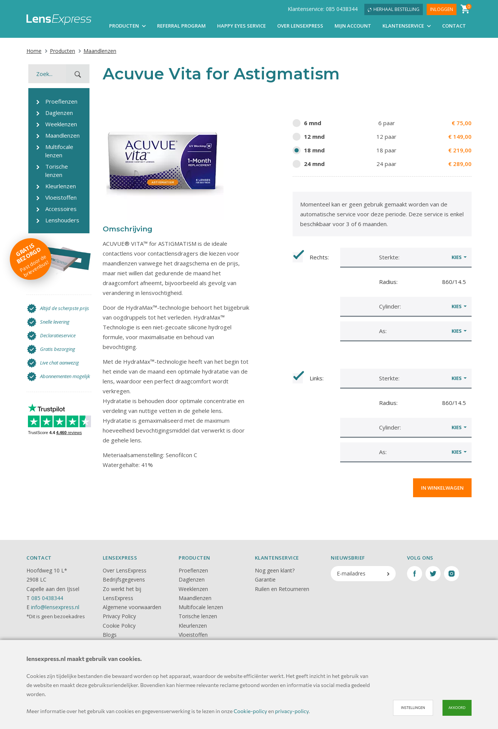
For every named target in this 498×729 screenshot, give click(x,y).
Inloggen (441, 9)
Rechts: (311, 257)
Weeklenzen (193, 589)
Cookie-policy (250, 711)
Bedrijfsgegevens (124, 579)
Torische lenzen (198, 616)
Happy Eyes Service (241, 25)
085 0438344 (47, 598)
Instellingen (413, 708)
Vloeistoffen (193, 634)
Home (34, 50)
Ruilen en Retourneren (282, 589)
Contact (454, 25)
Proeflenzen (193, 570)
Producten (127, 25)
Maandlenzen (97, 50)
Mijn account (353, 25)
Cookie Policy (119, 625)
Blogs (110, 634)
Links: (308, 378)
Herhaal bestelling (393, 9)
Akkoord (457, 708)
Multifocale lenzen (201, 607)
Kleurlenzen (193, 625)
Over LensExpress (300, 25)
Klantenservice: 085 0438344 (323, 8)
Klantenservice (406, 25)
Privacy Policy (119, 616)
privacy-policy (291, 711)
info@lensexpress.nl (55, 607)
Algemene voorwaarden (132, 607)
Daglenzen (192, 579)
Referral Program (181, 25)
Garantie (265, 579)
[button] (406, 257)
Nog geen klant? (274, 570)
